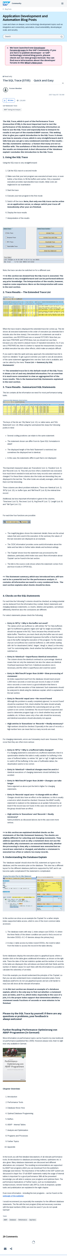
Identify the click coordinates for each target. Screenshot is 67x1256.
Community (16, 3)
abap (5, 1220)
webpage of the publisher (13, 1196)
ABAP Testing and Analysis (12, 110)
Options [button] (62, 87)
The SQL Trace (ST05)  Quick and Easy (28, 80)
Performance (22, 1220)
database (13, 1220)
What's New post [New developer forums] (33, 63)
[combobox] (33, 36)
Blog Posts (8, 9)
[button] (4, 100)
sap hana (32, 1220)
